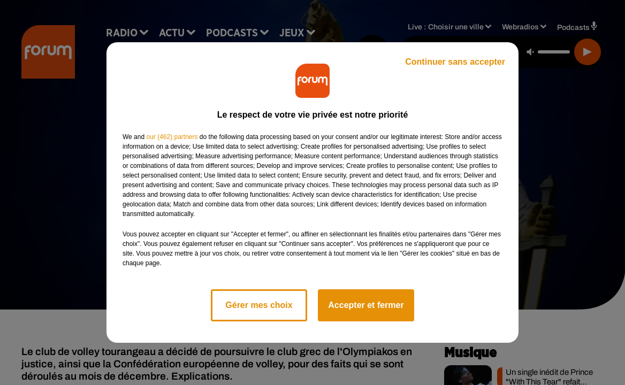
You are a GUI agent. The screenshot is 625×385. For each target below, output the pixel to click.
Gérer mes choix (258, 305)
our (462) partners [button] (171, 137)
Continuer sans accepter (455, 61)
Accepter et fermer (365, 305)
